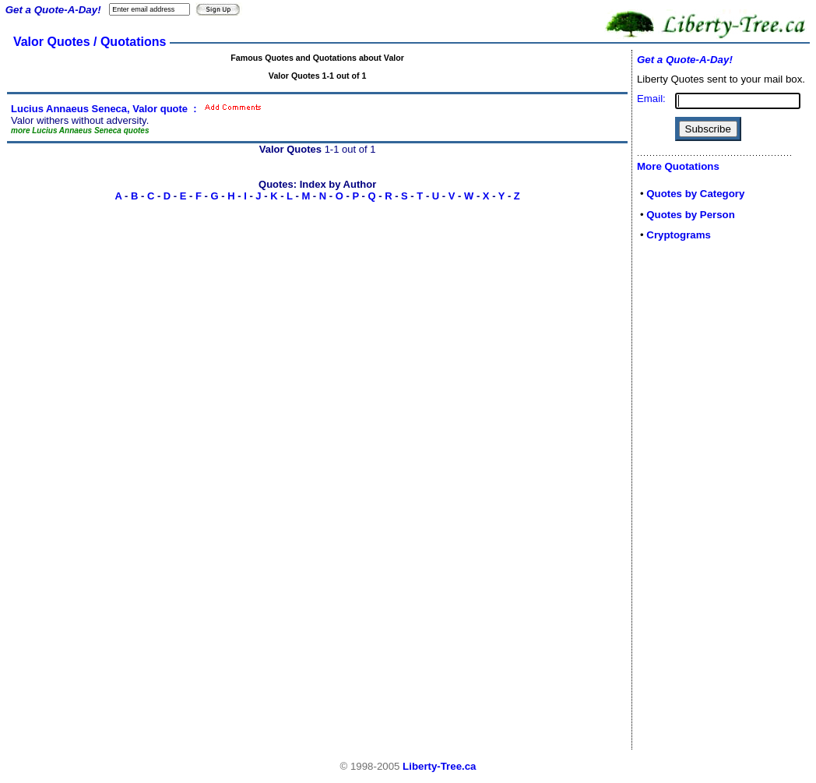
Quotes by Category (695, 193)
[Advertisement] (683, 500)
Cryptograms (678, 235)
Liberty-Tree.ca (439, 766)
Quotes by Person (690, 214)
